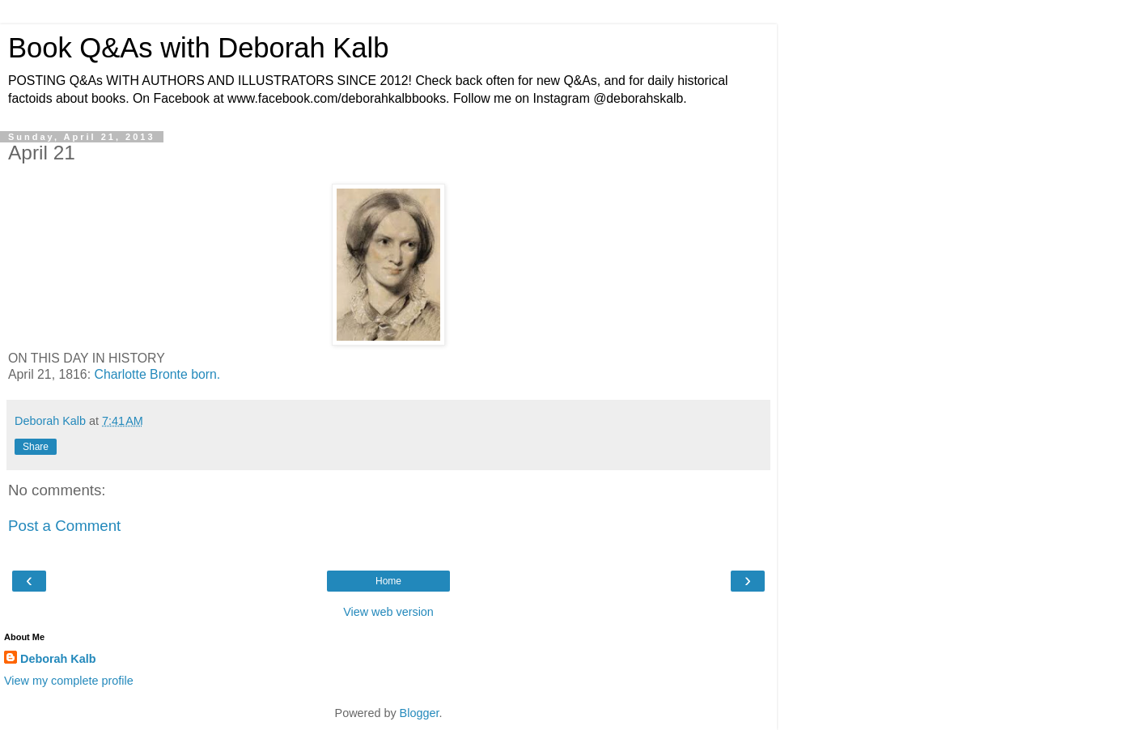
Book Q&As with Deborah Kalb (198, 47)
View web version (388, 611)
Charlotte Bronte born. (157, 374)
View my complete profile (69, 680)
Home (388, 581)
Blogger (419, 713)
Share (36, 446)
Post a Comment (64, 525)
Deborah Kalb (58, 658)
